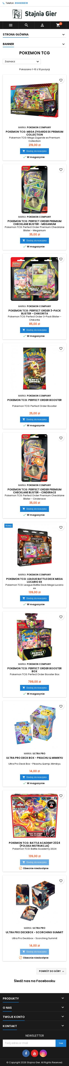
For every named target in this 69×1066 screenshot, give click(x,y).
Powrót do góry (52, 971)
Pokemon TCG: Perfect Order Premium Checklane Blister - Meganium (34, 222)
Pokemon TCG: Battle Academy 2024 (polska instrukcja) (34, 844)
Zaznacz (22, 62)
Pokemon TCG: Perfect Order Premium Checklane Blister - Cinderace (34, 491)
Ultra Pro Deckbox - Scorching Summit (34, 932)
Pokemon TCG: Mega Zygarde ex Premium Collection (34, 133)
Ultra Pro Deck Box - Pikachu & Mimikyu (34, 758)
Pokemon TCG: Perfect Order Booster (34, 400)
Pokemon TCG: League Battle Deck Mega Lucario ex (34, 580)
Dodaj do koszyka (34, 151)
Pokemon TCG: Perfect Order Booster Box (34, 670)
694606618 (21, 3)
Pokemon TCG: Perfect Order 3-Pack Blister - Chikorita (34, 312)
